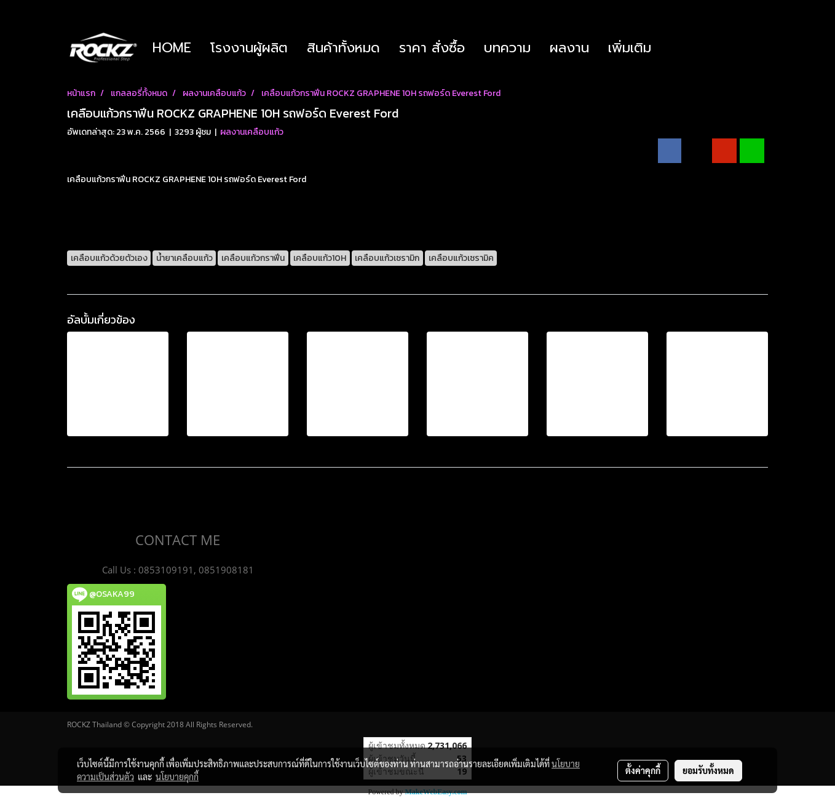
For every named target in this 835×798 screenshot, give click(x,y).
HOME (171, 48)
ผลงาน (569, 48)
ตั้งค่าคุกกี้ (642, 770)
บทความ (507, 48)
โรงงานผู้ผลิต (249, 48)
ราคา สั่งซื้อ (432, 48)
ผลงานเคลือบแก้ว (251, 132)
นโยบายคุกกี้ (177, 776)
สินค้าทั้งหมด (343, 48)
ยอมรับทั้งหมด (708, 770)
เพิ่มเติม (629, 48)
